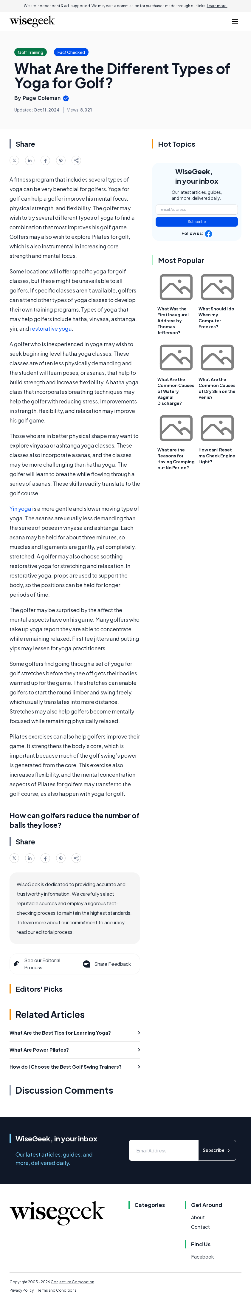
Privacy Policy (22, 1290)
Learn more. (217, 6)
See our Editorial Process (36, 964)
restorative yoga (51, 328)
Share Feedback (106, 964)
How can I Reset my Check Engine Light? (217, 455)
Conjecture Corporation (72, 1282)
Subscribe (197, 221)
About (198, 1217)
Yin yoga (20, 508)
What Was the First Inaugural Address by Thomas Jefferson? (173, 320)
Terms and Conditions (57, 1290)
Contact (200, 1227)
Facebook (202, 1256)
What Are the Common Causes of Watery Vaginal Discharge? (175, 391)
